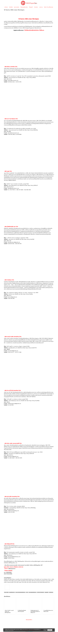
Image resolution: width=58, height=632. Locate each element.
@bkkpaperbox (11, 568)
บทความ (41, 7)
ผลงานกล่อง (16, 7)
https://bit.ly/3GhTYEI (31, 553)
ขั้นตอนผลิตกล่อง (24, 7)
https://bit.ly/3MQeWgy (30, 508)
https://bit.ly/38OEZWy (32, 130)
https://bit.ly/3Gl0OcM (28, 453)
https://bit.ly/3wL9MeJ (34, 400)
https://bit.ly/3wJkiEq (28, 294)
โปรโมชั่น (11, 7)
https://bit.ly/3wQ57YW (31, 348)
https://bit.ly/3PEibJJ (31, 77)
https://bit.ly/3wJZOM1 (29, 239)
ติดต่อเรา (36, 7)
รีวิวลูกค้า (31, 7)
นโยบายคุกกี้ (11, 630)
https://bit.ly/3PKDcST (33, 185)
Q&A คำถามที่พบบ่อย (48, 7)
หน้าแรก (6, 7)
